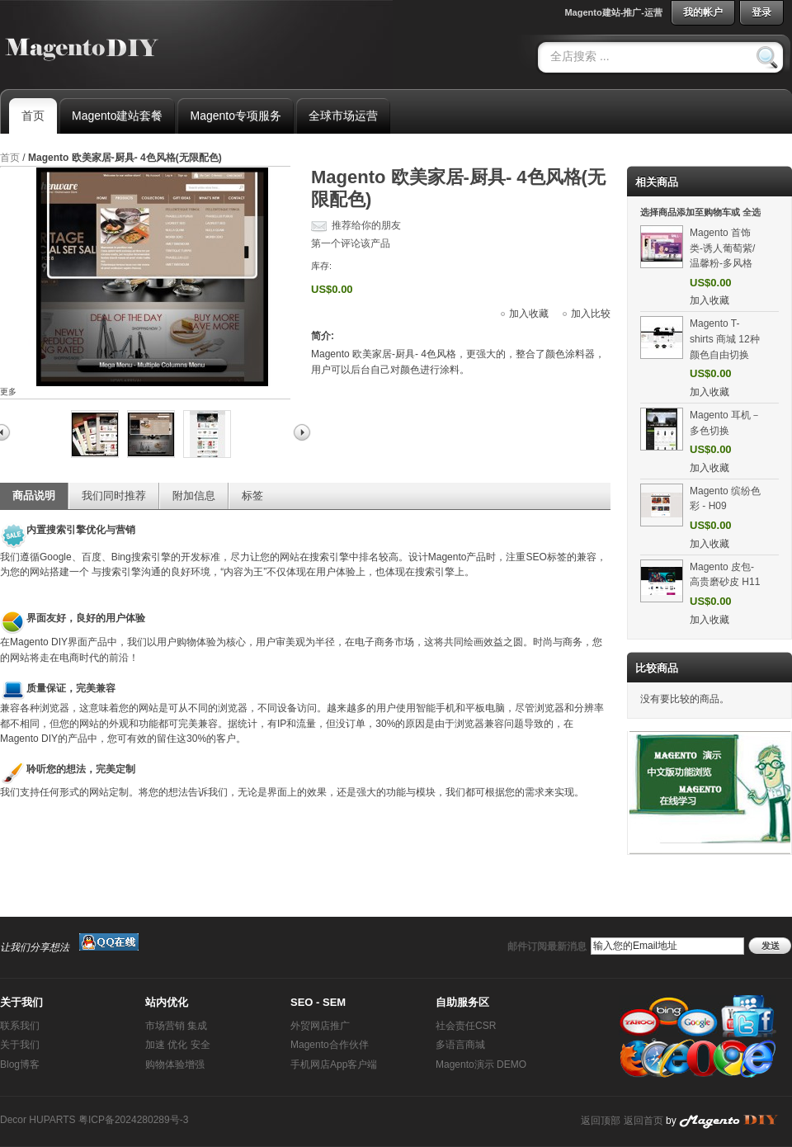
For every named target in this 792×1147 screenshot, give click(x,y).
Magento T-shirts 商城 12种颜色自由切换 (725, 339)
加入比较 (590, 313)
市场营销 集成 (176, 1025)
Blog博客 (20, 1064)
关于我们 (20, 1044)
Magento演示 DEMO (481, 1064)
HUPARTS (52, 1120)
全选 (751, 212)
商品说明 (33, 495)
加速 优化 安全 (177, 1044)
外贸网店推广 (320, 1025)
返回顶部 (600, 1120)
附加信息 (193, 495)
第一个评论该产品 (350, 243)
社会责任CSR (466, 1025)
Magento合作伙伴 (329, 1044)
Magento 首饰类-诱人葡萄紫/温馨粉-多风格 (722, 248)
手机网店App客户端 (333, 1064)
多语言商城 (460, 1044)
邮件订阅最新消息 (547, 946)
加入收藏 (529, 313)
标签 (252, 495)
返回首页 (643, 1120)
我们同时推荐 (114, 495)
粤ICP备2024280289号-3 (133, 1120)
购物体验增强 (175, 1064)
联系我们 (20, 1025)
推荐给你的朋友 (366, 225)
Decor (13, 1120)
